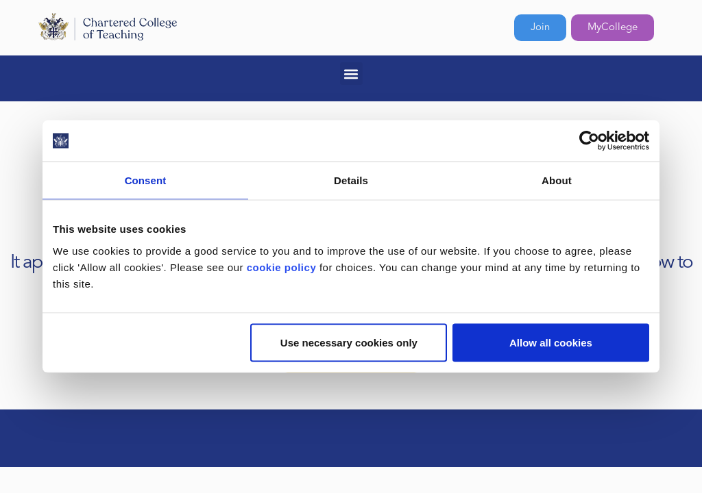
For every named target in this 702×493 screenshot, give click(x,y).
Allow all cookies (550, 342)
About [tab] (557, 180)
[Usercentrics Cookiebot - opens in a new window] (589, 141)
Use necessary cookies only (348, 342)
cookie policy (282, 267)
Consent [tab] (146, 180)
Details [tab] (351, 180)
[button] (351, 73)
